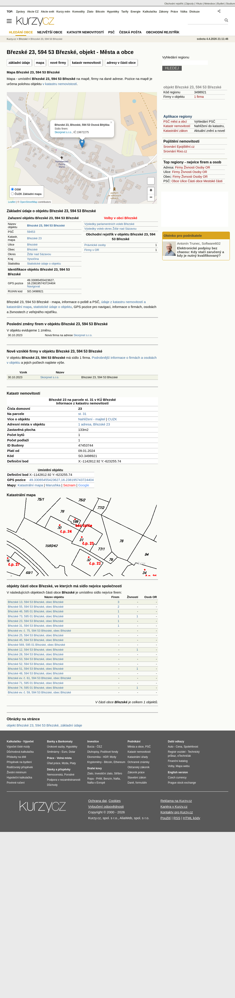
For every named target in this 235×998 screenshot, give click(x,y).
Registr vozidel (177, 751)
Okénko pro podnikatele (183, 235)
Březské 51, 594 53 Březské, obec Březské (36, 668)
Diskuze (195, 11)
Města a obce (136, 746)
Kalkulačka (150, 11)
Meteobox (209, 3)
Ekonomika (93, 757)
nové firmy (58, 62)
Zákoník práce (136, 772)
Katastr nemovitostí (176, 126)
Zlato (90, 11)
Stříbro (118, 773)
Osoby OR (202, 167)
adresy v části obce (121, 62)
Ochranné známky (138, 762)
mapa (40, 62)
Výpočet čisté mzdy (18, 746)
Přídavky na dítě (16, 757)
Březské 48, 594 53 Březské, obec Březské (36, 673)
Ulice (183, 181)
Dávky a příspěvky (58, 769)
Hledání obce (21, 32)
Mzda (65, 763)
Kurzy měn (63, 11)
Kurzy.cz (11, 39)
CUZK (112, 419)
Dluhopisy (93, 751)
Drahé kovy (94, 768)
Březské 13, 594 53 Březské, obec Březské (36, 602)
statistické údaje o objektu (52, 307)
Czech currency (177, 777)
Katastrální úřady (138, 757)
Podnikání (134, 741)
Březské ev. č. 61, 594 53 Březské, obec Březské (39, 678)
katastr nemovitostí (86, 62)
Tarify (124, 11)
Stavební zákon (137, 777)
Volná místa (64, 758)
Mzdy (113, 757)
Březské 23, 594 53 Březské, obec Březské (36, 621)
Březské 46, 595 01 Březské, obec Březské (36, 611)
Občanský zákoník (139, 767)
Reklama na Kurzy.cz (176, 801)
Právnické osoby (95, 245)
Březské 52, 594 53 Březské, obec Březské (36, 664)
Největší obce (49, 32)
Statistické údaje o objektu (44, 263)
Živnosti (189, 167)
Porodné (69, 774)
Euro (64, 751)
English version (178, 772)
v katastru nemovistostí (60, 84)
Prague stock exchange (182, 782)
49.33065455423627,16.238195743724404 (61, 480)
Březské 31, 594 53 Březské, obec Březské (36, 625)
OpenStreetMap (28, 202)
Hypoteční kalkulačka (19, 777)
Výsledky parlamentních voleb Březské (109, 224)
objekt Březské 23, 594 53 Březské (192, 87)
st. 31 (82, 414)
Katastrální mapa (30, 485)
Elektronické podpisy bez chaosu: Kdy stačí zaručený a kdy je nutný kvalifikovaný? (200, 251)
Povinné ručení (16, 782)
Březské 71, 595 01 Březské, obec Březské (36, 683)
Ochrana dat (97, 801)
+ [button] (151, 190)
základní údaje (19, 62)
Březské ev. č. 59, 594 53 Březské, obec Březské (39, 692)
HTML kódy (191, 818)
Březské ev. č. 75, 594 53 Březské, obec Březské (39, 630)
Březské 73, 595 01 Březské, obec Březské (36, 616)
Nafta (116, 778)
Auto (170, 746)
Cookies (115, 801)
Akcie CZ (32, 11)
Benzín (108, 778)
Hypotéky (113, 11)
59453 (31, 231)
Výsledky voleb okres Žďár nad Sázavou (110, 228)
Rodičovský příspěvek (20, 767)
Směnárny (53, 751)
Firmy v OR (91, 250)
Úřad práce (53, 763)
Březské (32, 244)
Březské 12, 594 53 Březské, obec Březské (36, 649)
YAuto (199, 3)
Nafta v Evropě (96, 782)
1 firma (199, 96)
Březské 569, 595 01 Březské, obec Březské (36, 644)
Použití (165, 818)
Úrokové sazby (55, 746)
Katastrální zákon (175, 130)
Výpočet (28, 741)
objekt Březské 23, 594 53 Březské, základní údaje (44, 725)
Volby (171, 766)
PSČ (111, 32)
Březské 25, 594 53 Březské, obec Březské (36, 635)
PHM (99, 778)
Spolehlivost (191, 746)
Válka (183, 11)
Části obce (195, 181)
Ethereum (119, 762)
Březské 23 (34, 238)
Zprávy (20, 11)
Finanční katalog (178, 761)
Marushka (53, 485)
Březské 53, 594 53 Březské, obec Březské (36, 659)
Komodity (78, 11)
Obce (175, 181)
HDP (105, 757)
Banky (51, 741)
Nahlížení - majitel (91, 419)
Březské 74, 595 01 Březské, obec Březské (36, 687)
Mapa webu (183, 766)
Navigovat (33, 286)
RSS (176, 818)
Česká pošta (130, 32)
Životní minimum (16, 772)
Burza (90, 746)
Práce (174, 11)
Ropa (90, 778)
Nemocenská (55, 774)
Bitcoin (100, 11)
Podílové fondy (109, 751)
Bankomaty (65, 741)
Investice (93, 741)
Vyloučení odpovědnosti (106, 806)
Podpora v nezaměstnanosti (63, 779)
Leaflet (11, 202)
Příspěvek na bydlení (19, 762)
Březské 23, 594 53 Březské (46, 39)
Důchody (52, 784)
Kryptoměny (94, 762)
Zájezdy (189, 3)
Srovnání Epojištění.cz (178, 146)
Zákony (163, 11)
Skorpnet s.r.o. (63, 132)
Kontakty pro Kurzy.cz (176, 812)
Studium (230, 3)
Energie (136, 11)
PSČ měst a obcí (175, 121)
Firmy (179, 167)
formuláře (141, 782)
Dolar (72, 751)
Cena (179, 746)
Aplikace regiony (177, 116)
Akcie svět (47, 11)
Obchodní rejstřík (173, 3)
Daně (131, 782)
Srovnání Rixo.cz (175, 151)
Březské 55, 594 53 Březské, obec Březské (36, 606)
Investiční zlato (103, 773)
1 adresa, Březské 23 (94, 424)
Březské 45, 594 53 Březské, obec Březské (36, 640)
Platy (73, 763)
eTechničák (184, 755)
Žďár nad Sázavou (39, 254)
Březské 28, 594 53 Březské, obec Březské (36, 654)
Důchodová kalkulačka (20, 751)
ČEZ (99, 746)
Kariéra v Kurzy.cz (174, 806)
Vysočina (33, 259)
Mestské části (212, 181)
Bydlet (220, 3)
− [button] (151, 197)
